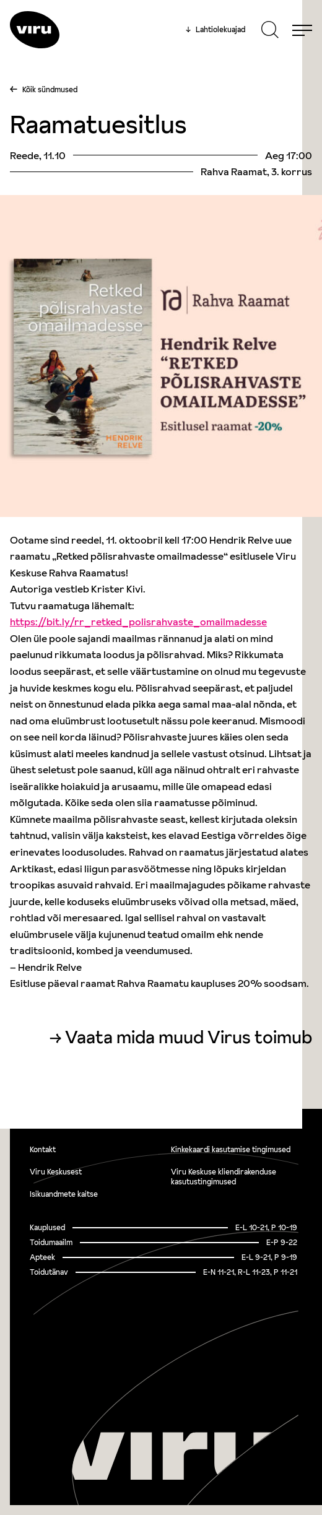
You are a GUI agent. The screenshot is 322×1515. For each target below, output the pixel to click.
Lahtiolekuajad (215, 30)
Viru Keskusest (56, 1171)
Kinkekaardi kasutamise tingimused (230, 1149)
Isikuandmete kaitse (64, 1194)
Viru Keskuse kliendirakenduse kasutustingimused (223, 1176)
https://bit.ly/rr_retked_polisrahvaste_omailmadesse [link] (138, 621)
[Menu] (302, 30)
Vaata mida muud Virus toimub (188, 1037)
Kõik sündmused (49, 89)
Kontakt (43, 1149)
